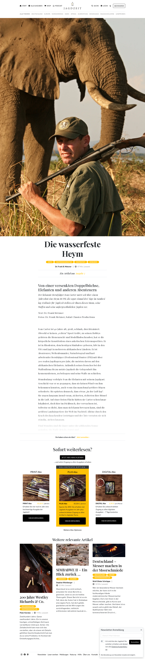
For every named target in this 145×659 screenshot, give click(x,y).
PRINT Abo (36, 471)
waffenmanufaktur (64, 262)
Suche (95, 6)
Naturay (73, 654)
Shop (47, 6)
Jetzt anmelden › (83, 437)
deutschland (100, 575)
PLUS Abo (72, 472)
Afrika (73, 14)
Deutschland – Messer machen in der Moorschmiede (108, 565)
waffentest (80, 262)
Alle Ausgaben (35, 6)
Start (23, 6)
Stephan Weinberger (64, 582)
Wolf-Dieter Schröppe (101, 581)
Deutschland (37, 14)
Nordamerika (57, 14)
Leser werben (53, 654)
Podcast (57, 6)
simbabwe (93, 262)
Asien (67, 14)
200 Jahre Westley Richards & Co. (34, 599)
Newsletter (42, 654)
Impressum (103, 654)
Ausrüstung (83, 14)
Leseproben (120, 14)
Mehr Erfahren (36, 518)
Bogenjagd (94, 14)
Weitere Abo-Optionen (73, 530)
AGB (111, 654)
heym (50, 262)
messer (111, 575)
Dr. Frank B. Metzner (63, 266)
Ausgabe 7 (80, 273)
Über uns (86, 654)
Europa (47, 14)
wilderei (73, 579)
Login (104, 6)
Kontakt (94, 654)
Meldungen (64, 654)
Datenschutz (119, 654)
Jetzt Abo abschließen (72, 457)
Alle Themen (25, 14)
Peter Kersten (25, 613)
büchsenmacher (28, 606)
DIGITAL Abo (109, 471)
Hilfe (80, 654)
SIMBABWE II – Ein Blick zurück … (71, 571)
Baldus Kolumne (107, 14)
